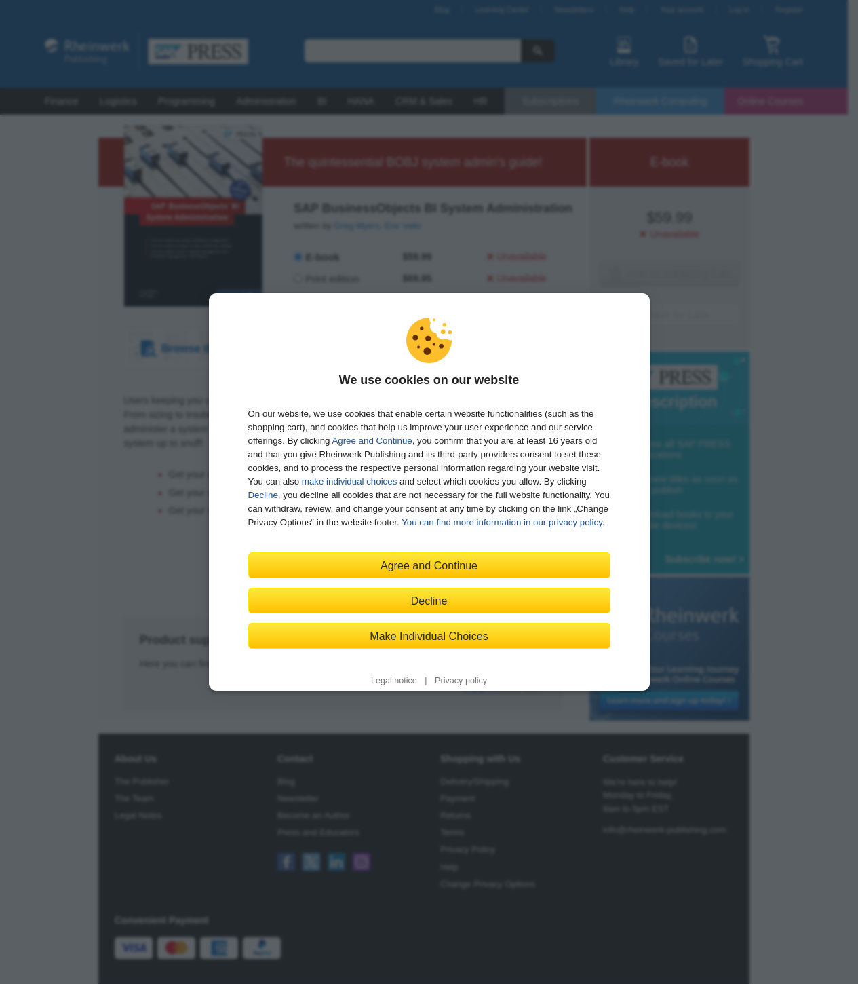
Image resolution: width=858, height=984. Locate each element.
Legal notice (394, 680)
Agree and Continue (372, 441)
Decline (263, 495)
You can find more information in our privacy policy (502, 522)
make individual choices (349, 481)
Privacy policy (461, 680)
